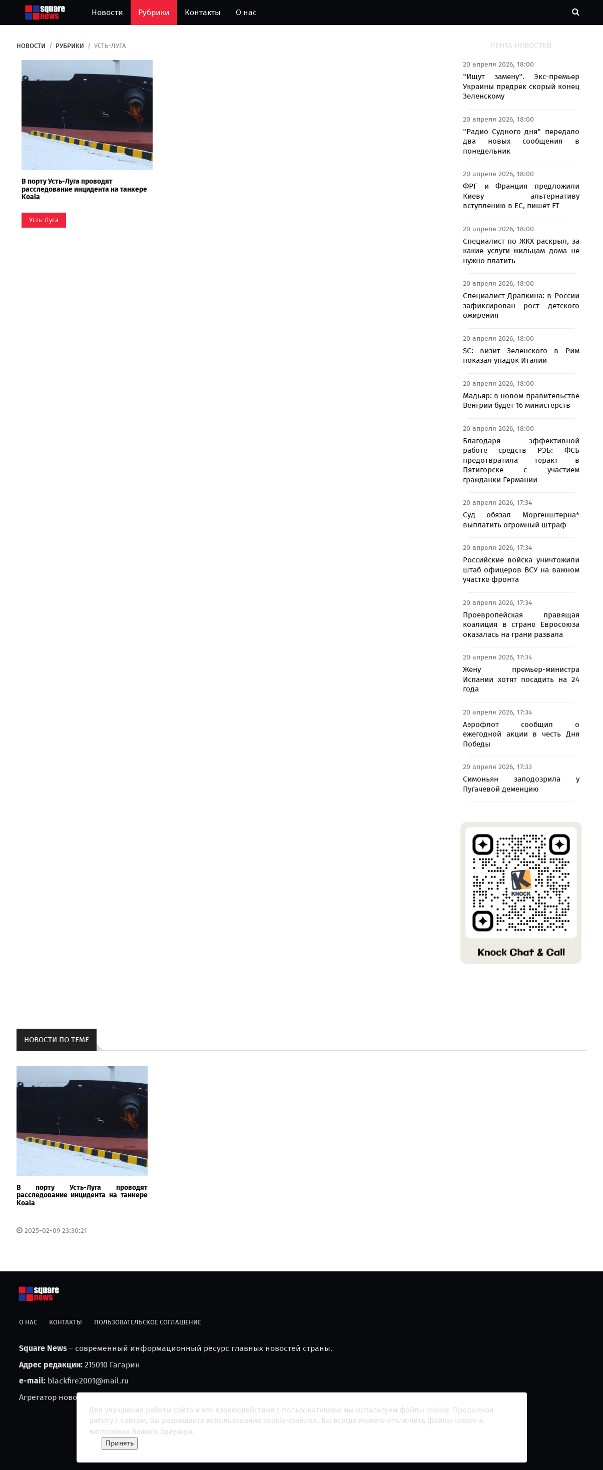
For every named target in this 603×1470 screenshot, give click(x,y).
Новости (107, 12)
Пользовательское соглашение (147, 1322)
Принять (120, 1443)
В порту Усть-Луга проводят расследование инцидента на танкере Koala (84, 189)
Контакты (203, 12)
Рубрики (154, 12)
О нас (246, 12)
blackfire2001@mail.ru (88, 1380)
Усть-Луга (44, 220)
